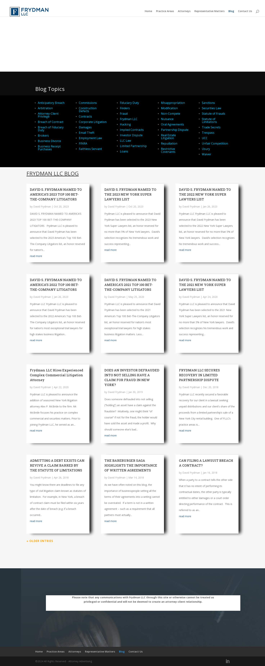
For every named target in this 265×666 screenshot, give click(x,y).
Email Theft (86, 133)
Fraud (124, 114)
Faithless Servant (90, 149)
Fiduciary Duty (129, 103)
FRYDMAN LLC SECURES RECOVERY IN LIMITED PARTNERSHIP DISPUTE (199, 375)
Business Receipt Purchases (49, 147)
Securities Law (211, 108)
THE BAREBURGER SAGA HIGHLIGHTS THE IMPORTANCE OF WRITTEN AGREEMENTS (130, 465)
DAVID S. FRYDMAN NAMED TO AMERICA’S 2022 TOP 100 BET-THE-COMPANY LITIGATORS (56, 285)
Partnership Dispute (174, 130)
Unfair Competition (215, 143)
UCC (205, 138)
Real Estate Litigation (168, 136)
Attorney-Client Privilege (48, 115)
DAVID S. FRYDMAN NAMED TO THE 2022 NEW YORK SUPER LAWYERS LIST (205, 194)
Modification (169, 108)
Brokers (43, 135)
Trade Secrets (211, 127)
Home (148, 11)
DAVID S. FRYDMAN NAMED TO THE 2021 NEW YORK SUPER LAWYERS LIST (205, 285)
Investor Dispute (131, 135)
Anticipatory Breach (51, 103)
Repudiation (169, 143)
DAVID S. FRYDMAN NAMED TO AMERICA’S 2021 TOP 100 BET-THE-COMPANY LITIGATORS (130, 285)
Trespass (208, 133)
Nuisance (167, 119)
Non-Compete (170, 114)
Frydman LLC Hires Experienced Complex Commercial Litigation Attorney (56, 375)
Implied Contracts (132, 130)
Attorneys (184, 11)
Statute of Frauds (213, 114)
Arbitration (45, 108)
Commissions (88, 103)
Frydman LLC (128, 119)
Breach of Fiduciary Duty (51, 128)
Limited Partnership (133, 146)
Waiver (206, 154)
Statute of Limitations (209, 120)
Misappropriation (173, 103)
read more (36, 256)
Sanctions (208, 103)
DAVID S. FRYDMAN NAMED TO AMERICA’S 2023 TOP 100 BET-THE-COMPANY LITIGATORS (56, 194)
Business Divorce (49, 141)
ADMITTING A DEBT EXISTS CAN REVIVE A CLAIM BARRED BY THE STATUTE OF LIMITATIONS (57, 465)
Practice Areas (165, 11)
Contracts (85, 116)
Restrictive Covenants (168, 150)
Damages (85, 127)
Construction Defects (87, 109)
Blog (231, 11)
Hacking (125, 124)
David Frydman (42, 206)
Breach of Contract (50, 122)
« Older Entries (39, 541)
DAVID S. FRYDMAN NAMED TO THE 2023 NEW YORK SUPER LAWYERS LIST (130, 194)
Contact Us (245, 11)
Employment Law (90, 138)
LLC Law (125, 141)
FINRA (83, 143)
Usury (206, 149)
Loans (124, 151)
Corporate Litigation (93, 122)
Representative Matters (209, 11)
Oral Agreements (172, 124)
